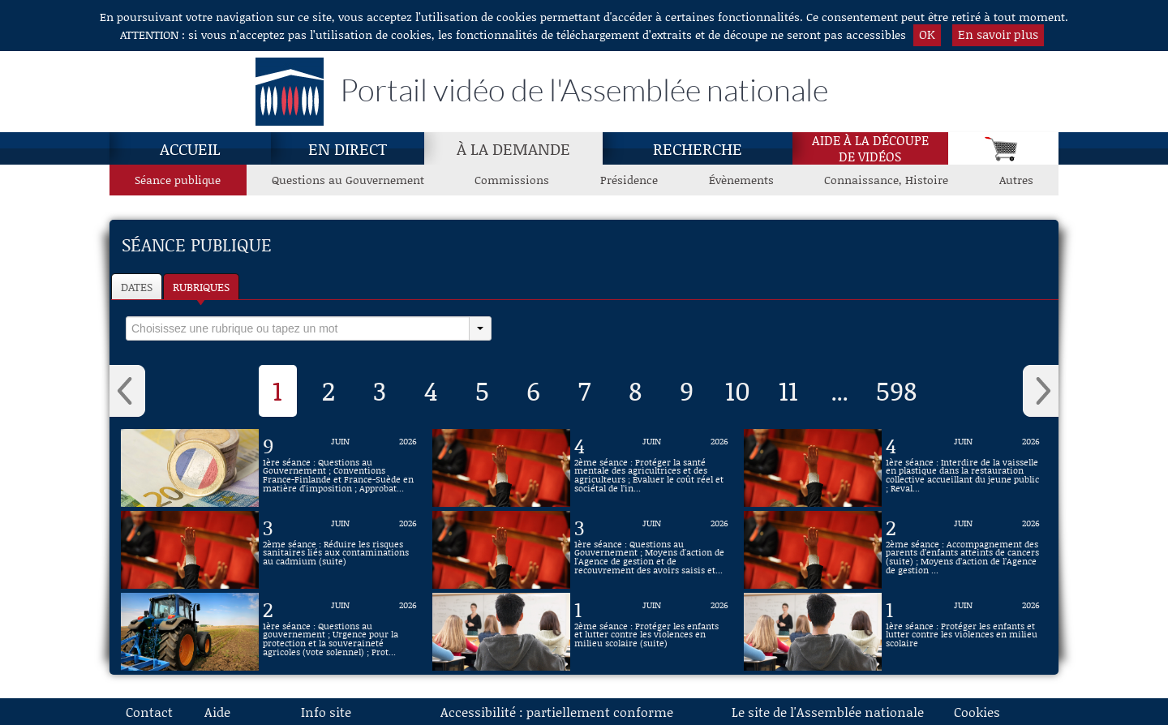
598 (896, 390)
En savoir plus (998, 34)
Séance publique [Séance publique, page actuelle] (178, 179)
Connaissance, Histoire (886, 179)
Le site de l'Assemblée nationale (828, 711)
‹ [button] (127, 391)
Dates (136, 286)
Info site (326, 711)
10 (737, 390)
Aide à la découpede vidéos (870, 148)
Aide (217, 711)
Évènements (741, 179)
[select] (298, 328)
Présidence (629, 179)
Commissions (511, 179)
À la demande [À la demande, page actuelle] (513, 148)
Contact (149, 711)
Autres (1016, 179)
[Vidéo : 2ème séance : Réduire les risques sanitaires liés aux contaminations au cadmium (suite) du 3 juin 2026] (340, 550)
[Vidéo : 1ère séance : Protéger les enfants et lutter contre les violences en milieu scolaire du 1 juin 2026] (963, 632)
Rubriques (201, 286)
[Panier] (1003, 148)
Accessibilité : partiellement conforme (556, 711)
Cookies (977, 711)
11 (788, 390)
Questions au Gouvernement (348, 179)
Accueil (190, 148)
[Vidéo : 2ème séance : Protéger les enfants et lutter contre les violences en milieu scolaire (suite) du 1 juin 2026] (651, 632)
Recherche (697, 148)
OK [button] (927, 34)
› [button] (1040, 391)
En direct (347, 148)
